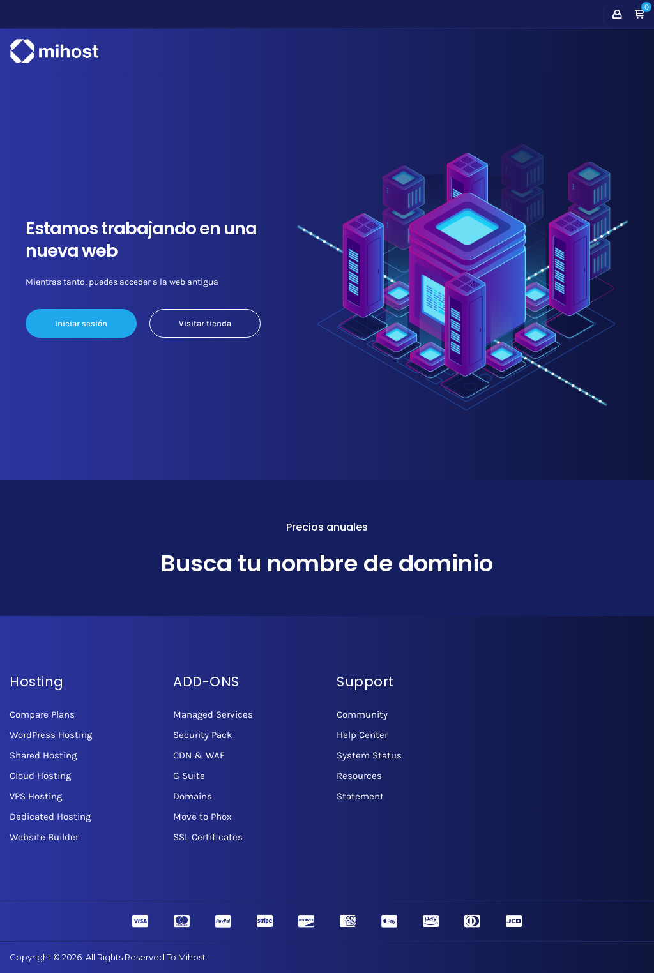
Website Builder (44, 837)
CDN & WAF (199, 755)
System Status (369, 755)
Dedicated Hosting (50, 816)
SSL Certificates (208, 837)
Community (362, 714)
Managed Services (213, 714)
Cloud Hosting (40, 775)
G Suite (189, 775)
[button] (639, 15)
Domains (192, 796)
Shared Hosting (43, 755)
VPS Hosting (36, 796)
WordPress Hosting (51, 735)
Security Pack (202, 735)
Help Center (362, 735)
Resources (359, 775)
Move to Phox (202, 816)
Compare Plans (42, 714)
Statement (360, 796)
